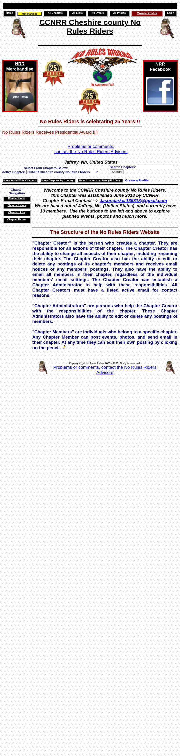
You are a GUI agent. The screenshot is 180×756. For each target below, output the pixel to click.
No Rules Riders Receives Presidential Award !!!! (50, 132)
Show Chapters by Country (57, 180)
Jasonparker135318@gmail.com (133, 200)
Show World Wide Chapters (20, 180)
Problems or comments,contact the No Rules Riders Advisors (91, 149)
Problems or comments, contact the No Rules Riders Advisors (104, 370)
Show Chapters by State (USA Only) (100, 180)
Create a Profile (136, 180)
